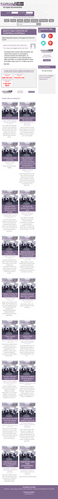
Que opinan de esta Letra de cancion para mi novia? (10, 420)
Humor (13, 162)
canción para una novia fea (9, 159)
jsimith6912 (29, 494)
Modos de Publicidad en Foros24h (43, 489)
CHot (4, 48)
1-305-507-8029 (7, 84)
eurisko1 (4, 340)
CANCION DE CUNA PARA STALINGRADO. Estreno (27, 465)
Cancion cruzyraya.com (9, 253)
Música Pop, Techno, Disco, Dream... (29, 123)
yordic (5, 256)
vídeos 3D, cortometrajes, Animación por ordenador (10, 470)
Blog (51, 20)
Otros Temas (12, 256)
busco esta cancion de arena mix (27, 119)
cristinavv (21, 258)
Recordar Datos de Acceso (20, 17)
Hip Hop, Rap (30, 300)
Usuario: (8, 12)
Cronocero (7, 298)
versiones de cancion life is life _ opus (27, 208)
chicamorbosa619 (7, 214)
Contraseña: (22, 12)
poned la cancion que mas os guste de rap (27, 296)
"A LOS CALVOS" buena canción (10, 377)
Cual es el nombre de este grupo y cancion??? (27, 378)
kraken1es (23, 212)
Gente (20, 20)
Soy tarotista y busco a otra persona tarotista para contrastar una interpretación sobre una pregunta (27, 163)
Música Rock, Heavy (30, 258)
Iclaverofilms (6, 468)
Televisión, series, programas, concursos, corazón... (14, 28)
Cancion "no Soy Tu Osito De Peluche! (10, 295)
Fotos (27, 20)
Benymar (7, 162)
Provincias (43, 20)
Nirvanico (21, 383)
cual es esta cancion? (27, 337)
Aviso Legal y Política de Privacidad (21, 489)
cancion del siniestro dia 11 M (27, 419)
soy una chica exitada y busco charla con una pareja (10, 209)
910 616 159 (19, 78)
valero (23, 300)
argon (4, 381)
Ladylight (24, 170)
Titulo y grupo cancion (10, 337)
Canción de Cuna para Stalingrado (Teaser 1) (9, 464)
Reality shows (31, 28)
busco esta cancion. (10, 118)
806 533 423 (7, 78)
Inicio (6, 20)
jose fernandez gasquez (27, 423)
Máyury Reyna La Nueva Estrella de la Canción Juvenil (27, 254)
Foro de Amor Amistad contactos (10, 215)
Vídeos (13, 298)
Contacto (6, 489)
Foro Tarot (30, 170)
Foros (13, 20)
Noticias (34, 20)
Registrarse (31, 17)
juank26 (4, 425)
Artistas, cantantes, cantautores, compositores (10, 121)
